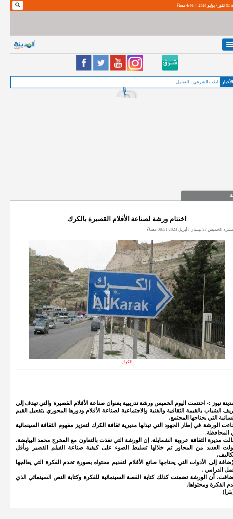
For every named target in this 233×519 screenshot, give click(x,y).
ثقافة (224, 195)
